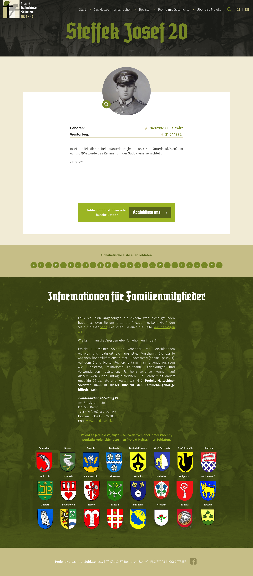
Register (145, 9)
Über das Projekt (209, 9)
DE (247, 9)
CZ (238, 9)
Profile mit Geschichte (173, 9)
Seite (103, 327)
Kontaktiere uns (146, 212)
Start (82, 9)
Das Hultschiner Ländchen (112, 9)
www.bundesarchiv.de (101, 421)
